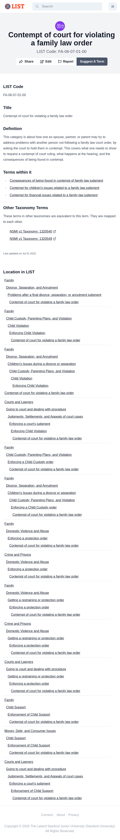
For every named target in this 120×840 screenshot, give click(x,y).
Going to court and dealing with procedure (36, 409)
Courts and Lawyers (18, 402)
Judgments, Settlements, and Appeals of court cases (45, 416)
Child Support (16, 707)
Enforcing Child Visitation (27, 333)
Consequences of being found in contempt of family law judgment (56, 180)
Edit (46, 61)
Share (26, 61)
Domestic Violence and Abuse (27, 531)
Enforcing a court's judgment (29, 424)
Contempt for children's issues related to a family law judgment (54, 188)
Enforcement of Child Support (29, 714)
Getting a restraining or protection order (36, 600)
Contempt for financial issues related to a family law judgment (54, 195)
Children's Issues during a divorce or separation (42, 364)
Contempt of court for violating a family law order (44, 302)
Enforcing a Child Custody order (31, 462)
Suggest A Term (92, 61)
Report (66, 61)
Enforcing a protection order (27, 538)
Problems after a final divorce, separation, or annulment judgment (54, 295)
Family (9, 280)
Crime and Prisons (17, 554)
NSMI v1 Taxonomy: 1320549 (31, 238)
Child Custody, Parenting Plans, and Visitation (39, 318)
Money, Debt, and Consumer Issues (30, 731)
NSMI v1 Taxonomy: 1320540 (31, 231)
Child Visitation (18, 325)
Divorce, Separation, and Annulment (32, 287)
